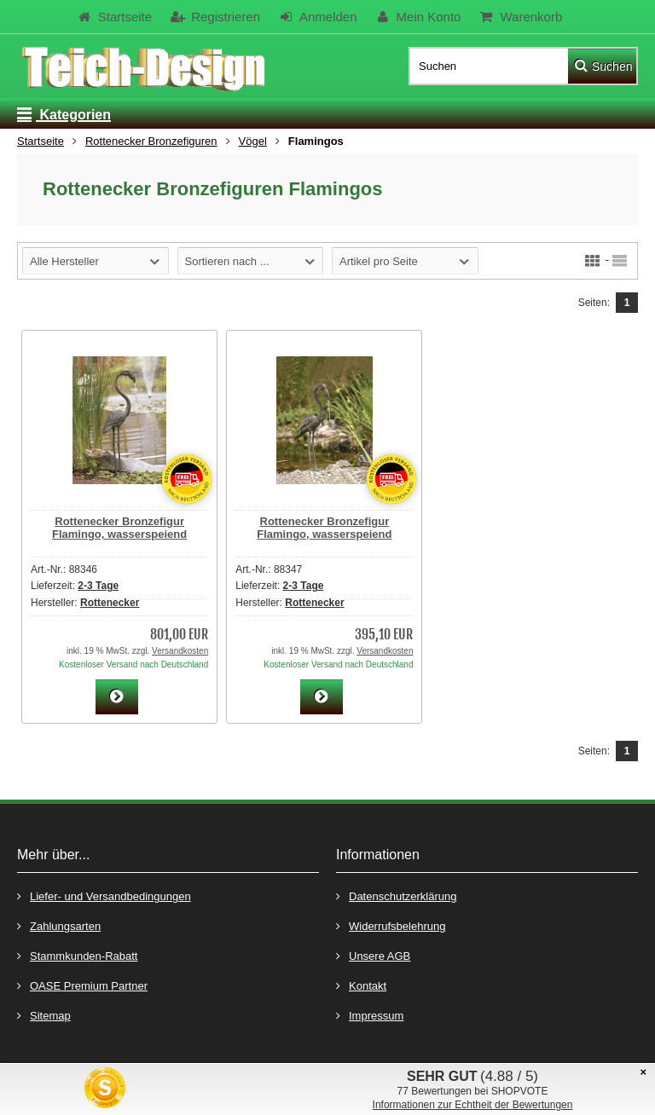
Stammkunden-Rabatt (77, 955)
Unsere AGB (373, 955)
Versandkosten (180, 651)
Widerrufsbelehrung (390, 925)
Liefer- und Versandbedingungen (104, 895)
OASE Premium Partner (82, 985)
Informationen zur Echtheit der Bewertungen (473, 1105)
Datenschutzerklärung (396, 895)
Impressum (369, 1015)
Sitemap (44, 1015)
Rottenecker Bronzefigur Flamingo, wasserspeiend (119, 527)
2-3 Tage (98, 586)
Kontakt (361, 985)
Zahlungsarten (59, 925)
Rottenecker (109, 603)
